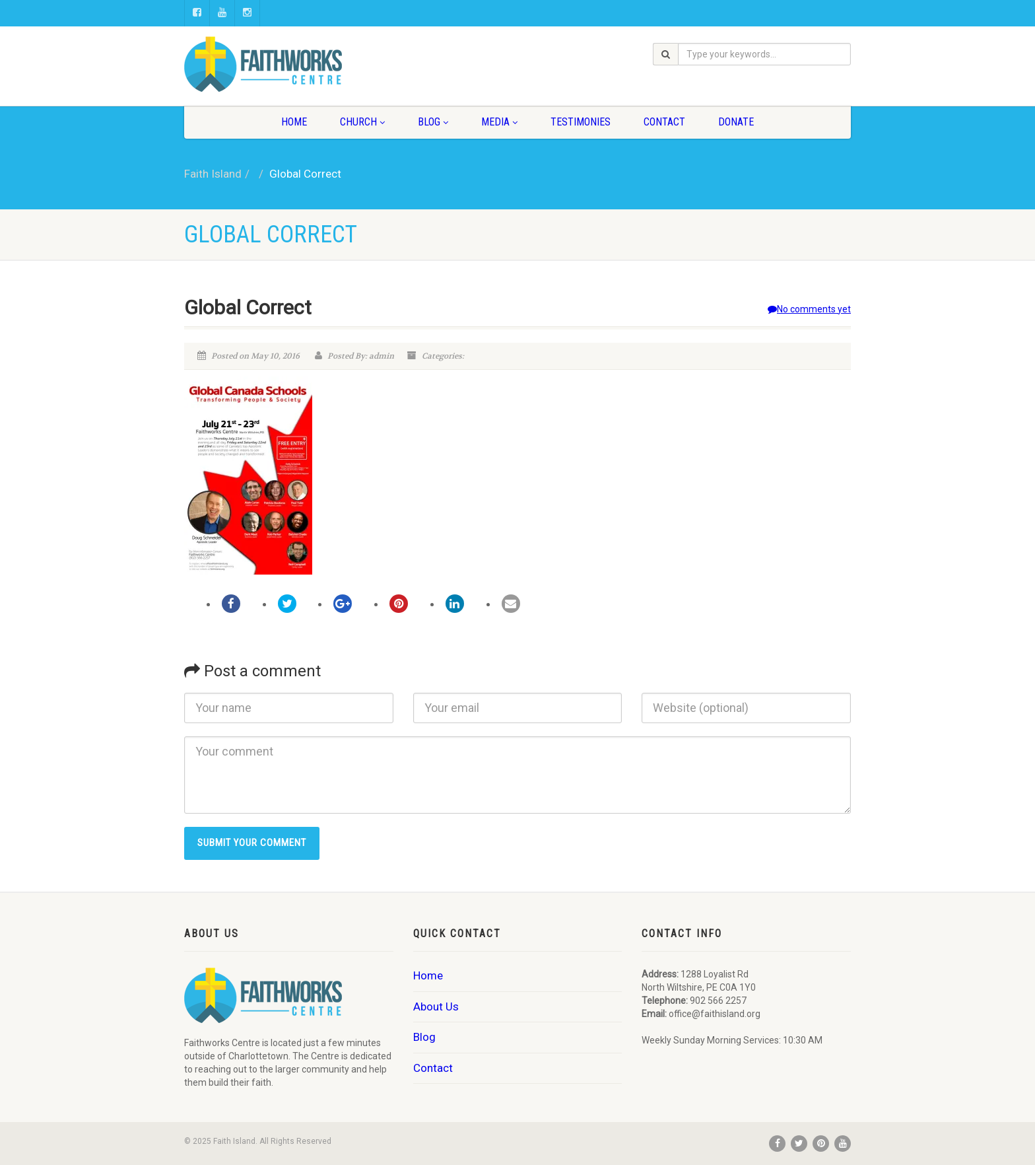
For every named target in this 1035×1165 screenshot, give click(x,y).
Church (362, 122)
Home (294, 122)
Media (499, 122)
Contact (664, 122)
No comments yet (809, 309)
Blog (433, 122)
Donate (736, 122)
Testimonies (581, 122)
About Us (436, 1006)
